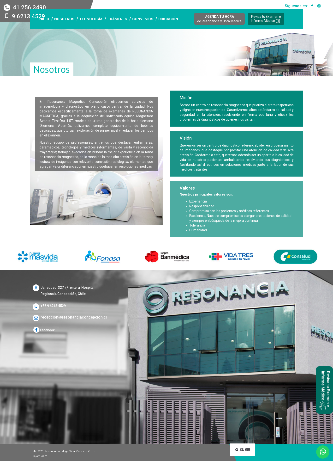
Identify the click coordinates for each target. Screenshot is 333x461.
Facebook (44, 330)
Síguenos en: (300, 6)
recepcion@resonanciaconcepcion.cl (68, 317)
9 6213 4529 (28, 16)
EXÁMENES (117, 19)
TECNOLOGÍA (90, 19)
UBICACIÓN (168, 19)
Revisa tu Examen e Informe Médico (266, 19)
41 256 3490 (29, 7)
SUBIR (242, 449)
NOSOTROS (64, 19)
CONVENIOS (142, 19)
